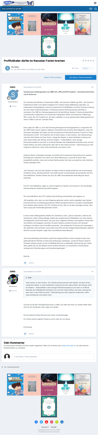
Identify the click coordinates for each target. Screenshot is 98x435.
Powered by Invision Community (49, 432)
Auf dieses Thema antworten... (26, 357)
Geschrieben (32, 87)
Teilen (75, 68)
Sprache (45, 427)
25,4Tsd (13, 291)
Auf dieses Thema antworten (80, 77)
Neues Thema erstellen (53, 77)
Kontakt (53, 427)
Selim (16, 67)
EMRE (12, 271)
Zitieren (31, 263)
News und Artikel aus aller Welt (33, 69)
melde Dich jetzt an (68, 345)
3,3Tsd (13, 106)
